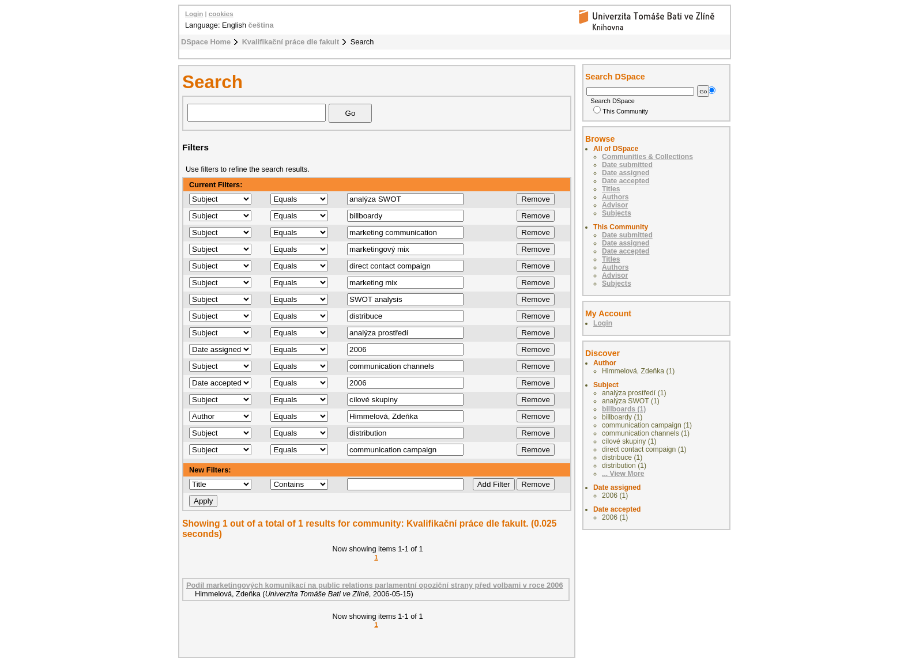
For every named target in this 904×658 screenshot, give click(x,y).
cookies (221, 13)
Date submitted (627, 165)
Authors (615, 197)
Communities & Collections (647, 157)
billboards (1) (624, 409)
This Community (620, 111)
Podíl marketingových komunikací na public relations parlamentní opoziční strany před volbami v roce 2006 (374, 585)
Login (194, 13)
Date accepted (625, 181)
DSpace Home (206, 41)
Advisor (615, 205)
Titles (611, 189)
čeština (261, 25)
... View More (623, 474)
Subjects (616, 213)
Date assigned (625, 173)
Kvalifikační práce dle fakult (291, 41)
